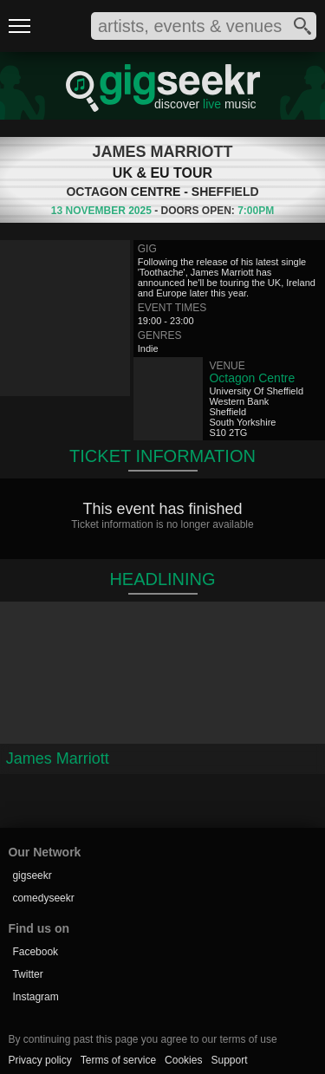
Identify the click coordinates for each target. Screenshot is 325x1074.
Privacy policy (39, 1060)
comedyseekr (43, 898)
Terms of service (118, 1060)
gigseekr (31, 875)
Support (229, 1060)
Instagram (35, 997)
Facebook (35, 952)
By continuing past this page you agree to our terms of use (142, 1039)
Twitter (27, 974)
